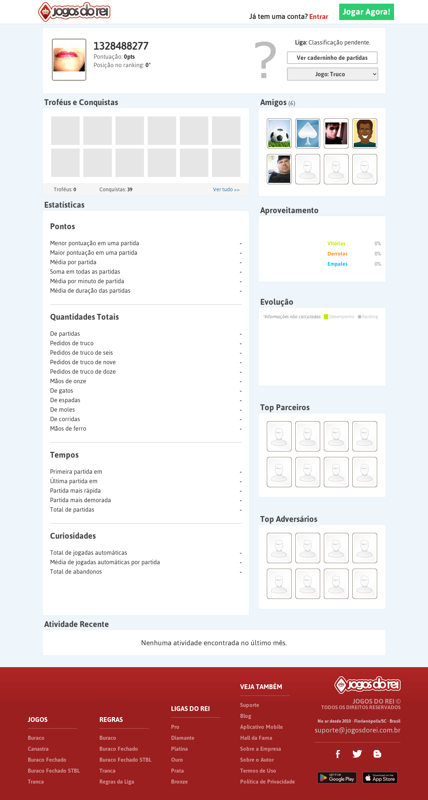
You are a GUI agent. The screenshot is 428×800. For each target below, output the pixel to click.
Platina (179, 749)
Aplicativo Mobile (261, 727)
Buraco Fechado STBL (54, 771)
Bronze (179, 781)
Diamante (182, 738)
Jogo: (332, 74)
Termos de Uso (258, 771)
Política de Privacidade (267, 781)
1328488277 (121, 46)
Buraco (36, 738)
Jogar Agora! (366, 11)
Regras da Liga (116, 781)
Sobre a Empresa (260, 749)
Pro (175, 727)
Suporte (249, 705)
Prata (177, 771)
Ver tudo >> (226, 189)
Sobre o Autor (257, 760)
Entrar (318, 16)
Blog (245, 716)
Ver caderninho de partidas (332, 57)
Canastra (38, 749)
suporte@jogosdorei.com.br (358, 730)
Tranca (36, 781)
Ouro (177, 760)
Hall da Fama (256, 738)
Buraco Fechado (47, 760)
